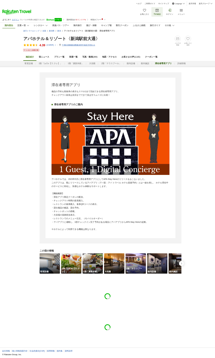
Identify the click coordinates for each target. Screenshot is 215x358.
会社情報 (6, 351)
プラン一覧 (59, 57)
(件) (51, 45)
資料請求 (69, 351)
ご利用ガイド (150, 4)
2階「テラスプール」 (111, 63)
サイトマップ (163, 4)
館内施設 (145, 63)
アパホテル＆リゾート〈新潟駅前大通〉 (61, 38)
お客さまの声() (131, 57)
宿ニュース (44, 57)
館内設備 (131, 63)
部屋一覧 (73, 57)
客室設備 (28, 63)
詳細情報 (181, 63)
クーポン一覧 (151, 57)
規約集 (60, 351)
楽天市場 (192, 4)
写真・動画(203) (89, 57)
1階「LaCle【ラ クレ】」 (50, 63)
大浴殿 (92, 63)
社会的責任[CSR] (37, 351)
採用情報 (51, 351)
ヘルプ (139, 4)
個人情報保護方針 (20, 351)
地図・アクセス (109, 57)
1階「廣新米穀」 (75, 63)
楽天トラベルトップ (31, 31)
